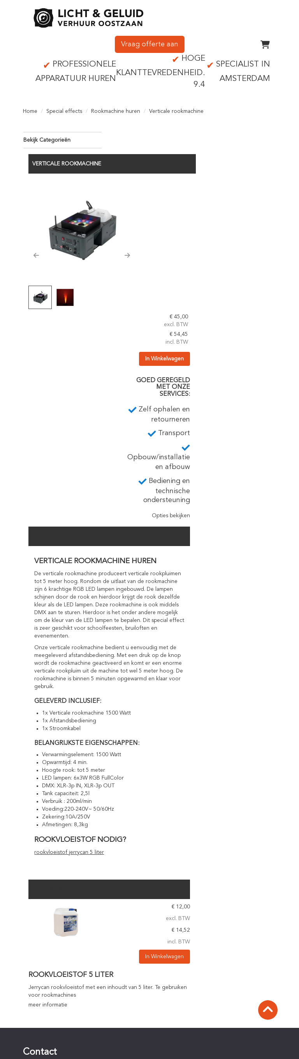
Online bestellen (181, 968)
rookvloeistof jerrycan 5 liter (154, 698)
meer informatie (132, 851)
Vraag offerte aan (149, 42)
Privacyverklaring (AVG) (56, 1033)
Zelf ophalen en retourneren (196, 911)
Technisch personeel (186, 935)
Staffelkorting (178, 992)
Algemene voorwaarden (58, 1025)
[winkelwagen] (265, 42)
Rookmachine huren (115, 109)
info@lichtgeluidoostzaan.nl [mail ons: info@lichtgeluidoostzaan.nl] (68, 939)
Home (30, 109)
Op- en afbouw (179, 927)
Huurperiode (176, 984)
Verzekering (43, 1041)
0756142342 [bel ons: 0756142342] (49, 926)
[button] (121, 221)
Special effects (64, 109)
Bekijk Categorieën (62, 137)
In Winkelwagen (251, 204)
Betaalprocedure (181, 976)
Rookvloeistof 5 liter (155, 821)
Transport (172, 919)
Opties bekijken (251, 362)
